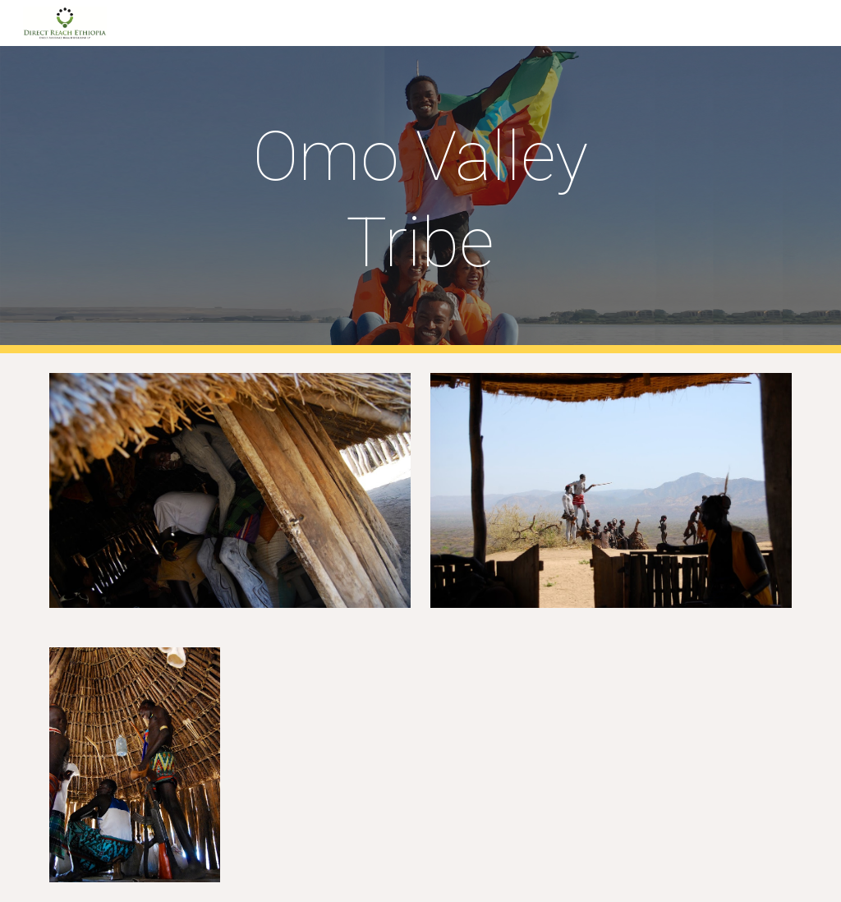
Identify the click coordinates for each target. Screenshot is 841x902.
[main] (420, 199)
